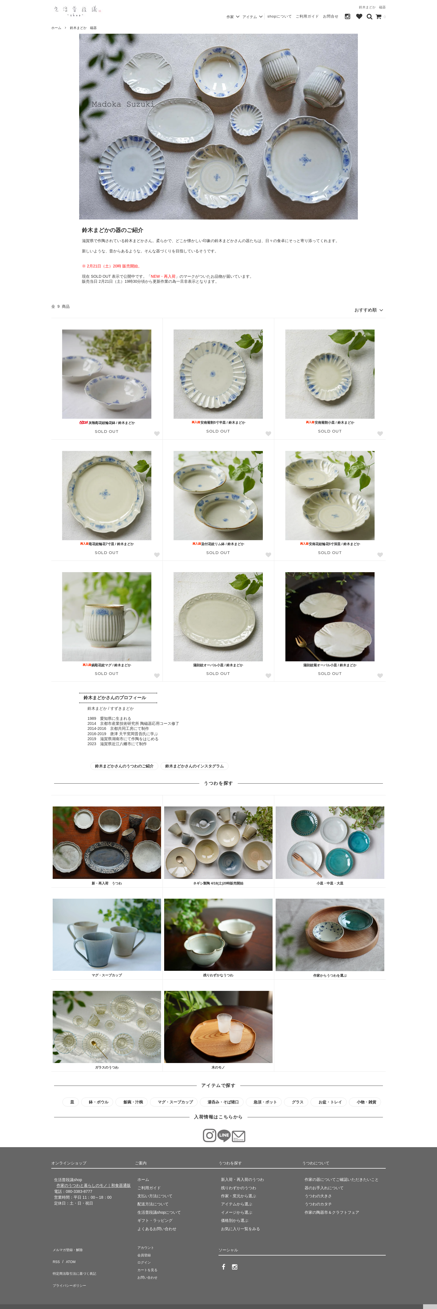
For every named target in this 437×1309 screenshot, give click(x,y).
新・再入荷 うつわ (107, 881)
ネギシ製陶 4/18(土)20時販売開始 (218, 881)
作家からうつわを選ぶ (330, 973)
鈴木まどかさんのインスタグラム (194, 764)
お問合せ (331, 16)
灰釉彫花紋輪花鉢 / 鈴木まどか (107, 420)
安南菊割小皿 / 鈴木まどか (330, 420)
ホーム (56, 28)
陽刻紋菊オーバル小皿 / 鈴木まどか (330, 663)
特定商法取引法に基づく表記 (76, 1262)
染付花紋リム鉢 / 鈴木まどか (218, 542)
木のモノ (218, 1065)
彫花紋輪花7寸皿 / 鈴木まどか (107, 542)
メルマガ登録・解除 (68, 1246)
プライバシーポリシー (70, 1270)
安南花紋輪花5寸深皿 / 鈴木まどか (330, 542)
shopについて (279, 16)
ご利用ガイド (307, 16)
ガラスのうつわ (106, 1065)
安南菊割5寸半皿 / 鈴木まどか (218, 420)
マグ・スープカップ (107, 973)
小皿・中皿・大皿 (330, 881)
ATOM (67, 1254)
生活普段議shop (15, 1302)
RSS (55, 1254)
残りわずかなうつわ (218, 973)
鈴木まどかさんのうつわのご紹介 (124, 764)
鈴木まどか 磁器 (83, 28)
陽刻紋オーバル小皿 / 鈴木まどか (218, 663)
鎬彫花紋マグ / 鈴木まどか (106, 663)
